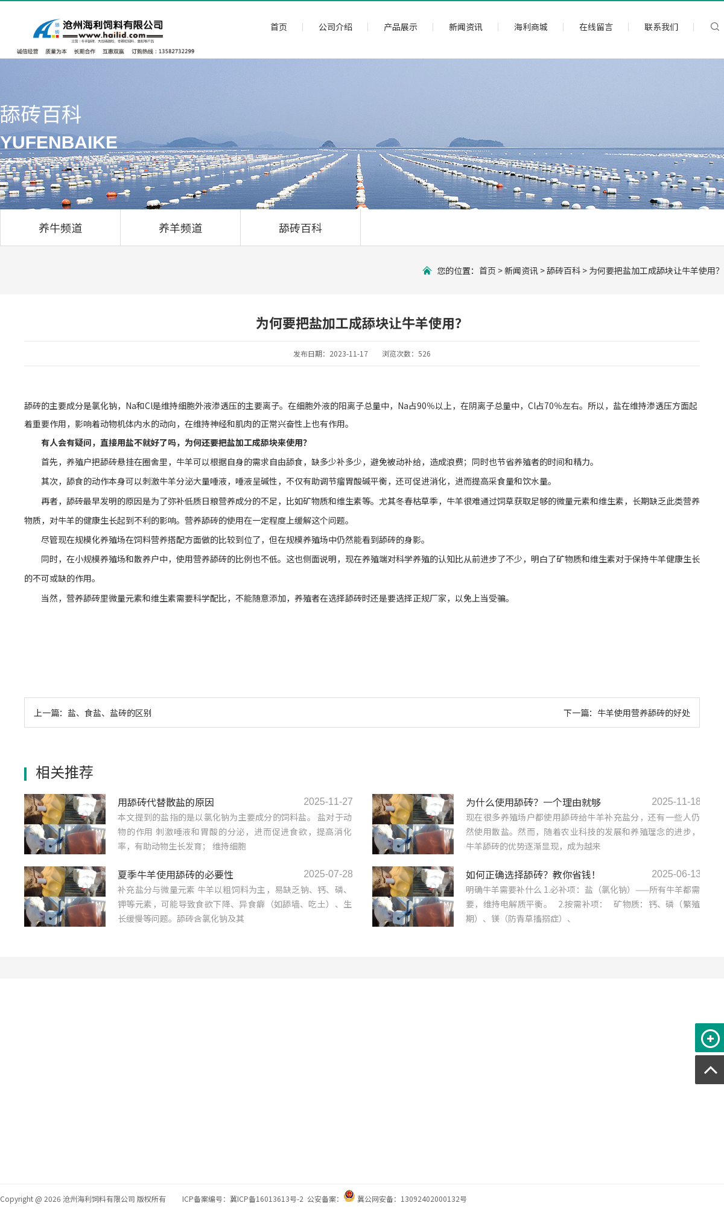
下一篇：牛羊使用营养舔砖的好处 (627, 712)
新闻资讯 (466, 27)
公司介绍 (335, 27)
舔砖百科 (300, 227)
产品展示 (401, 27)
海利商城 (531, 27)
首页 (278, 27)
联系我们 (661, 27)
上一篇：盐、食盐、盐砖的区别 (93, 712)
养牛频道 (60, 227)
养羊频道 (180, 227)
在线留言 (596, 27)
